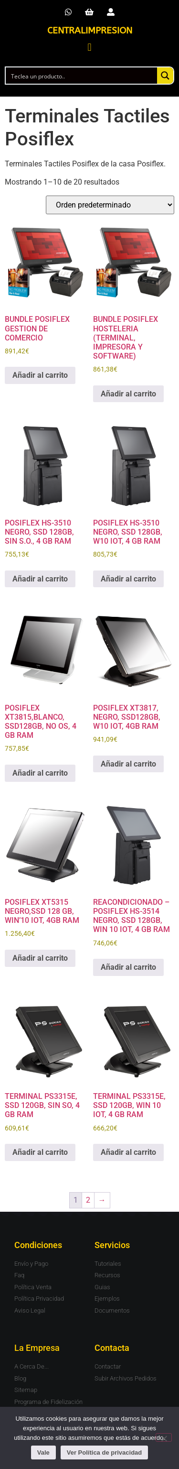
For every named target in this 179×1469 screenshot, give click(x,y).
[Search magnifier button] (165, 75)
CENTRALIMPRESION (89, 30)
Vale (43, 1452)
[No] (164, 1437)
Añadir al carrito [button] (40, 375)
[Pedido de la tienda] (110, 205)
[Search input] (82, 75)
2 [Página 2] (88, 1200)
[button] (89, 47)
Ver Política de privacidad (104, 1452)
